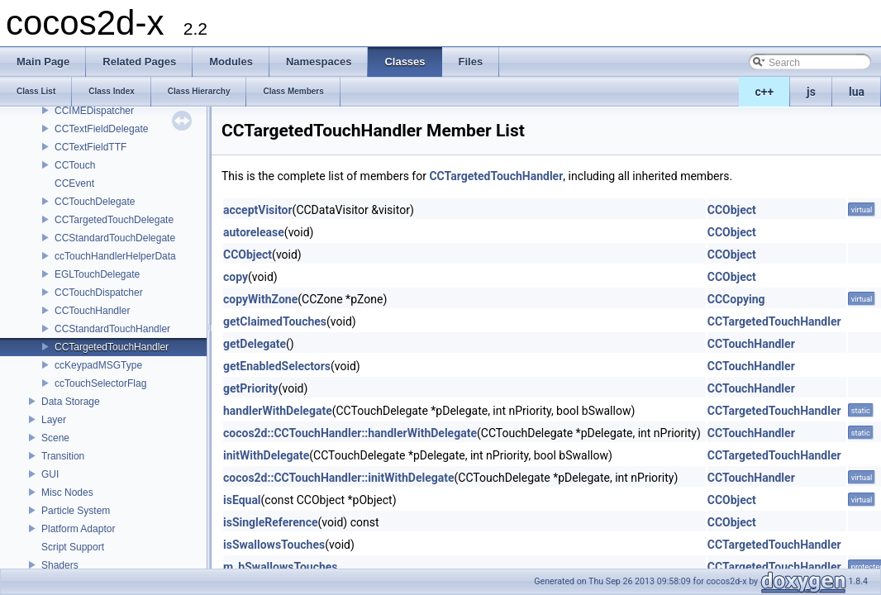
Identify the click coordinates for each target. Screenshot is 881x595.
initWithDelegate (266, 455)
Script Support (72, 547)
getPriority (251, 388)
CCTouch (75, 165)
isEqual (242, 500)
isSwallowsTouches (274, 544)
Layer (53, 420)
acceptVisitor (258, 210)
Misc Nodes (67, 492)
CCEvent (74, 183)
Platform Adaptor (78, 529)
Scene (55, 438)
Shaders (60, 565)
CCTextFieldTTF (90, 147)
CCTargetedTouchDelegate (114, 220)
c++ (764, 91)
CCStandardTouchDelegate (115, 238)
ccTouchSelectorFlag (100, 383)
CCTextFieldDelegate (101, 129)
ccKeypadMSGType (98, 365)
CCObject (731, 210)
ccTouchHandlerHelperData (115, 256)
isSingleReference (270, 522)
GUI (50, 474)
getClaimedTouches (274, 321)
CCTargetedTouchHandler (112, 347)
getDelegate (254, 343)
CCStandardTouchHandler (112, 329)
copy (235, 276)
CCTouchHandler (92, 311)
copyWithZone (260, 299)
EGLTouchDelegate (97, 274)
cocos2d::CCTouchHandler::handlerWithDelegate (350, 433)
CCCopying (736, 299)
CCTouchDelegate (95, 201)
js (811, 91)
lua (856, 91)
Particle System (75, 510)
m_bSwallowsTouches (280, 567)
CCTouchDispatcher (99, 292)
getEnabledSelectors (277, 366)
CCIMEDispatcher (94, 111)
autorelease (253, 232)
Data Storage (70, 401)
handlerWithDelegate (277, 410)
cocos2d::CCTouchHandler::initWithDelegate (339, 477)
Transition (62, 456)
